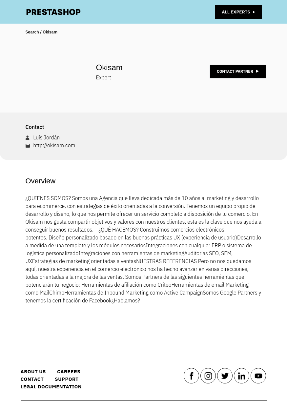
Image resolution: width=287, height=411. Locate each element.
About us (36, 371)
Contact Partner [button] (238, 71)
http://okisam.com (54, 145)
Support (70, 379)
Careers (72, 371)
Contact (35, 379)
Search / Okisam (42, 32)
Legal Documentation (54, 386)
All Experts (238, 12)
